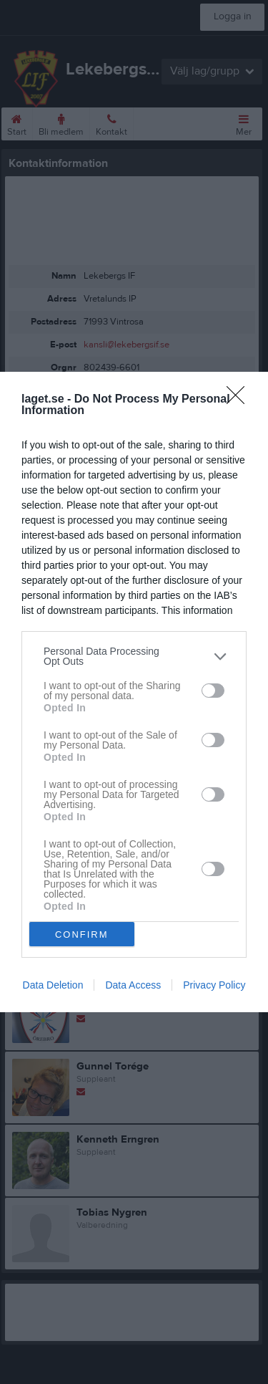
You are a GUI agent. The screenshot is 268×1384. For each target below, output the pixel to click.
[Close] (240, 399)
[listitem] (134, 656)
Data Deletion (53, 985)
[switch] (213, 690)
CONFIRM (82, 934)
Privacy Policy (214, 985)
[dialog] (134, 692)
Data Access (133, 985)
